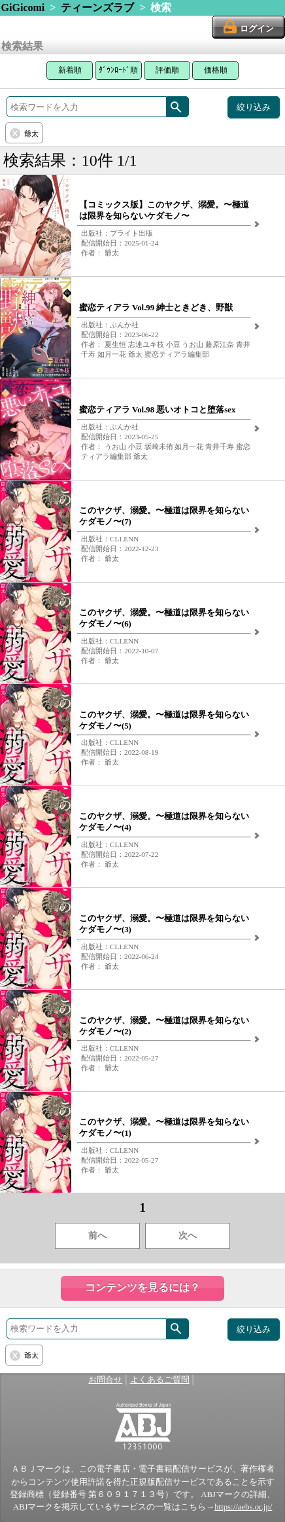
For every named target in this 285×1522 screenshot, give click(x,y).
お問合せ (105, 1380)
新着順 (70, 70)
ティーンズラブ (97, 7)
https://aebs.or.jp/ (243, 1507)
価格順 (215, 70)
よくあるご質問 (160, 1380)
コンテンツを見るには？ (142, 1287)
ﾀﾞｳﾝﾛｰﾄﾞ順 (118, 70)
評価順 (167, 70)
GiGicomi (23, 7)
